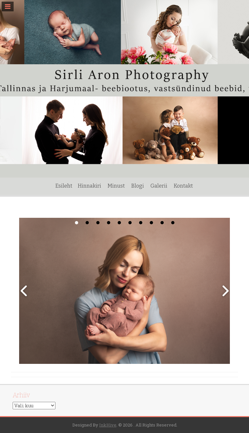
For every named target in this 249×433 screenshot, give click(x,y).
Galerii (158, 186)
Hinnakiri (89, 186)
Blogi (137, 186)
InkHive (107, 425)
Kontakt (183, 186)
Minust (116, 186)
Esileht (63, 186)
